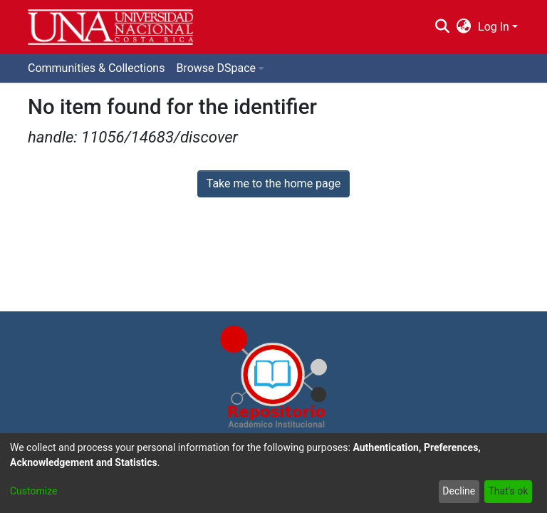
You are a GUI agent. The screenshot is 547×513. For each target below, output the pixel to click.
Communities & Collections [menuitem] (96, 68)
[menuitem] (464, 27)
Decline (458, 491)
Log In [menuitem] (493, 26)
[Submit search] (442, 27)
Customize (33, 491)
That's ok (508, 491)
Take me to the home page (274, 183)
